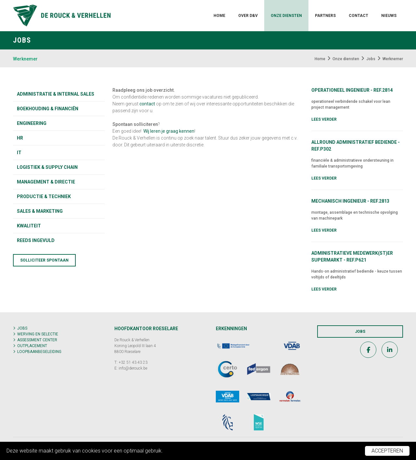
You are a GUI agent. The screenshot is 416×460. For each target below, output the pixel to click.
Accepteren (387, 451)
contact (147, 103)
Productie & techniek (44, 196)
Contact (358, 15)
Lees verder (324, 119)
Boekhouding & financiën (47, 108)
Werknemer (25, 58)
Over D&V (248, 15)
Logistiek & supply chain (47, 167)
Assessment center (37, 340)
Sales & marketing (40, 211)
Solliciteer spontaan (44, 260)
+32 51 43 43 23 (133, 362)
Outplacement (32, 346)
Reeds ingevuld (36, 240)
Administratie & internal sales (55, 94)
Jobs (22, 328)
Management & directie (46, 181)
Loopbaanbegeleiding (39, 351)
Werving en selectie (37, 334)
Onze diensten (286, 15)
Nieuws (388, 15)
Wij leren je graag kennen (168, 131)
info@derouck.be (133, 368)
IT (19, 152)
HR (20, 138)
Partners (325, 15)
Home (219, 15)
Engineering (31, 123)
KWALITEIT (29, 225)
